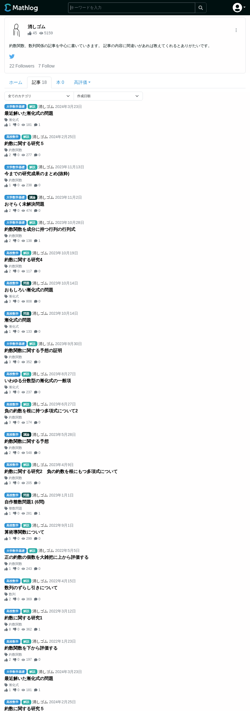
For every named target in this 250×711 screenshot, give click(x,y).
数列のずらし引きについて (31, 587)
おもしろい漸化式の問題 (28, 290)
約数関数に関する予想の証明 (33, 350)
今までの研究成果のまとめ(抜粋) (36, 173)
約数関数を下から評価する (31, 648)
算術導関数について (24, 532)
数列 (12, 594)
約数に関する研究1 (23, 618)
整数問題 (15, 508)
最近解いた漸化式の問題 (28, 113)
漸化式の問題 (17, 320)
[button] (239, 7)
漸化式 (14, 120)
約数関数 (15, 150)
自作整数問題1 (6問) (24, 502)
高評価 (80, 82)
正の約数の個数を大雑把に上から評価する (46, 557)
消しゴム (36, 26)
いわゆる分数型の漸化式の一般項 (37, 380)
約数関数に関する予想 (26, 441)
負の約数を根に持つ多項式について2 (41, 410)
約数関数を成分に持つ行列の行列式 (39, 229)
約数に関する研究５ (24, 143)
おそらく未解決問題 (24, 204)
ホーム (15, 82)
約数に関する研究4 (23, 259)
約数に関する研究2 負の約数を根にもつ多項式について (61, 471)
